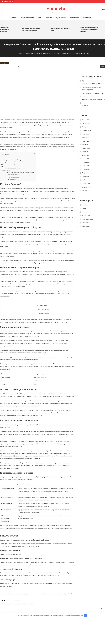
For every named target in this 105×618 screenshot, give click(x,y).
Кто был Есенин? (6, 157)
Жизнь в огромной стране (11, 163)
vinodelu (56, 8)
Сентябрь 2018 (86, 187)
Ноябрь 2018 (85, 180)
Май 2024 (85, 144)
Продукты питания (27, 18)
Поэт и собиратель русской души (11, 159)
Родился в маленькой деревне (10, 167)
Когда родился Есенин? (13, 174)
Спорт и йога (87, 18)
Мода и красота (61, 18)
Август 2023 (85, 173)
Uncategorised (4, 62)
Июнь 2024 (85, 141)
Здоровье (49, 18)
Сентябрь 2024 (86, 130)
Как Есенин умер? (12, 179)
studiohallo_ (15, 66)
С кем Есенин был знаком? (14, 177)
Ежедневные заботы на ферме (12, 168)
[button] (32, 154)
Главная (14, 18)
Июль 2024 (85, 137)
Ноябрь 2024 (86, 123)
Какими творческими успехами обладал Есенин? (19, 176)
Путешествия (74, 18)
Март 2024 (85, 151)
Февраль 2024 (86, 155)
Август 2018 (85, 190)
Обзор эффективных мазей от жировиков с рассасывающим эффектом (91, 29)
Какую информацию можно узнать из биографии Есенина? (20, 172)
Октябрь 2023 (86, 169)
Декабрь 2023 (86, 162)
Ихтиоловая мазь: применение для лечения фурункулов (33, 29)
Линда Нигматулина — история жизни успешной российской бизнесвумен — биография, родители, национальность (58, 594)
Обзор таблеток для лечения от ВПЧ (62, 29)
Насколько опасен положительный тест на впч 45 (93, 104)
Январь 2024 (86, 158)
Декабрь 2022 (86, 176)
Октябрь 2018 (86, 183)
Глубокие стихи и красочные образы (14, 161)
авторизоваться (29, 604)
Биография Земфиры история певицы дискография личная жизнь (20, 594)
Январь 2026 (85, 120)
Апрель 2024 (86, 148)
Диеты (40, 18)
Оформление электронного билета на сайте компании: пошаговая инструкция (93, 82)
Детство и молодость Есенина (10, 164)
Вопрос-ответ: (6, 170)
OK (86, 615)
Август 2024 (85, 134)
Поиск (81, 63)
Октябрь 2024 (86, 127)
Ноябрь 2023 (86, 166)
